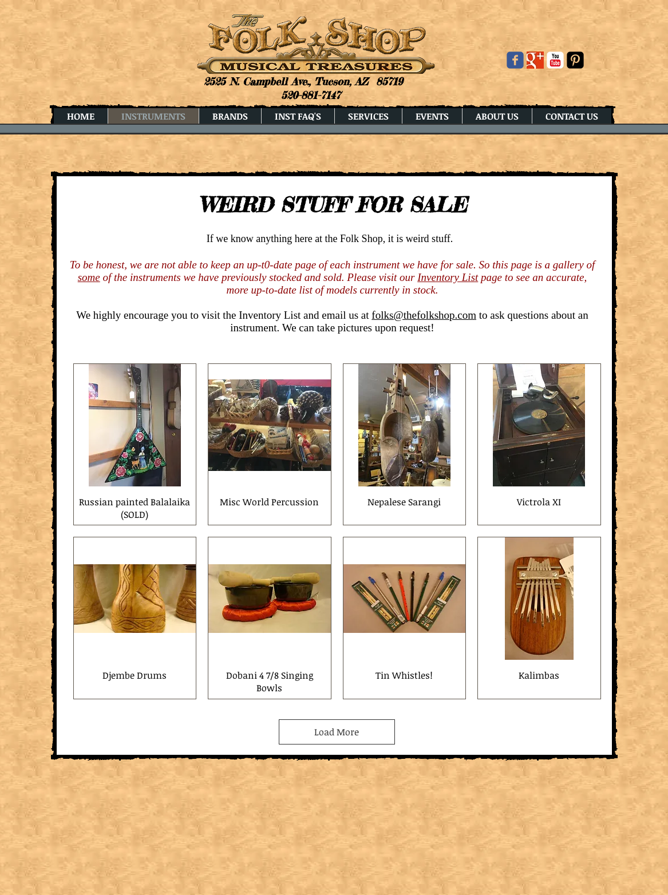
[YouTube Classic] (555, 60)
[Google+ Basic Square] (535, 60)
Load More (336, 732)
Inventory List (447, 277)
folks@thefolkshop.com (423, 315)
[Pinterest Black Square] (575, 60)
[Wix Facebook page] (515, 60)
